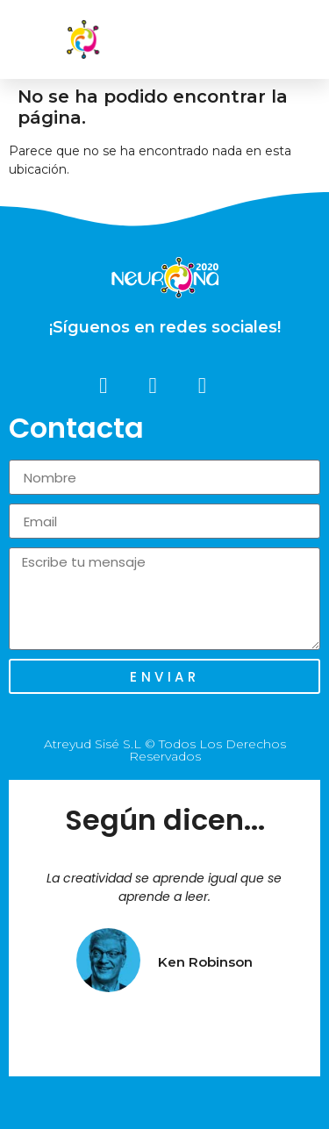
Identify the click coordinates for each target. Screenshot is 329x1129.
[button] (301, 39)
